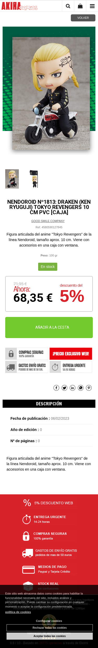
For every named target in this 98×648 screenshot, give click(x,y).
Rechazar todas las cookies (50, 627)
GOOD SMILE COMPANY (48, 221)
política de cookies (18, 612)
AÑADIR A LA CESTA (52, 327)
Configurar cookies (49, 620)
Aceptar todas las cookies (49, 636)
